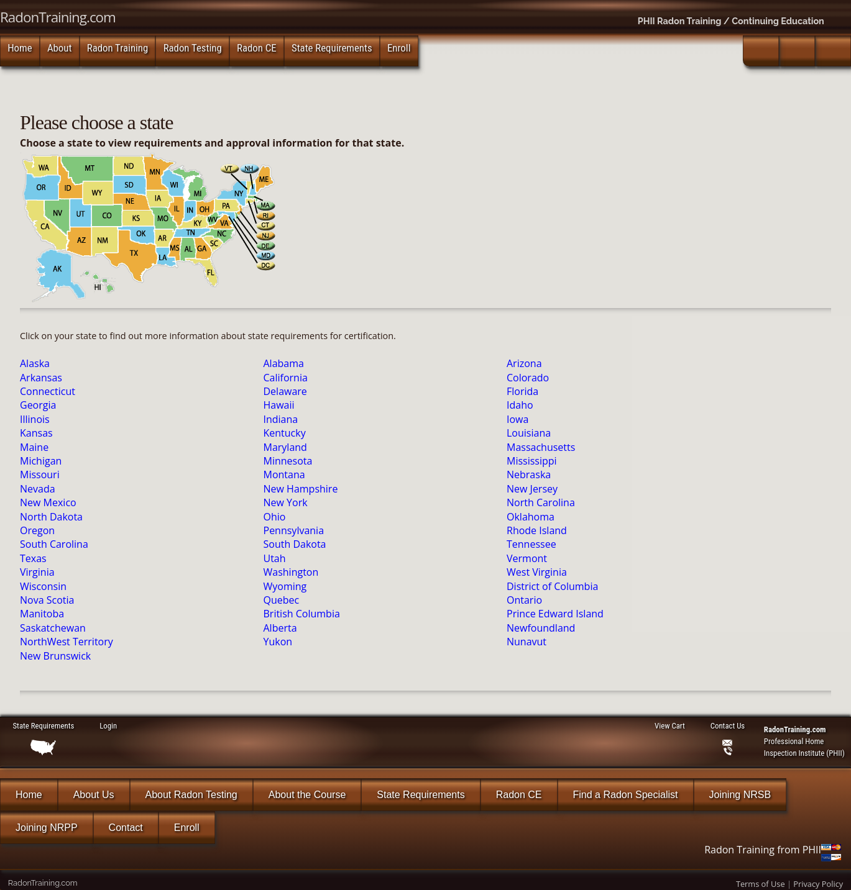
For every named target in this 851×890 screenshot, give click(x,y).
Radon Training (118, 48)
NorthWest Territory (66, 641)
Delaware (285, 391)
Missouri (40, 474)
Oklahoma (530, 517)
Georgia (38, 405)
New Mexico (48, 502)
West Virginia (537, 572)
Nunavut (526, 641)
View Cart (669, 725)
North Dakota (51, 517)
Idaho (520, 405)
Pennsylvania (294, 530)
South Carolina (54, 544)
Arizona (524, 363)
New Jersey (532, 489)
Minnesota (288, 461)
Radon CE (257, 48)
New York (286, 502)
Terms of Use (760, 883)
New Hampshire (301, 489)
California (286, 377)
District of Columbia (552, 586)
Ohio (275, 517)
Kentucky (285, 433)
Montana (284, 474)
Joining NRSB (740, 794)
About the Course (307, 794)
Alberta (280, 628)
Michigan (41, 461)
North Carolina (541, 502)
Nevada (37, 489)
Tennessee (531, 544)
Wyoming (285, 586)
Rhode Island (537, 530)
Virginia (37, 572)
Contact (126, 827)
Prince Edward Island (555, 613)
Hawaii (279, 405)
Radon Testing (192, 48)
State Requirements (332, 48)
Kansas (36, 433)
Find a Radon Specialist (625, 794)
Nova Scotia (47, 600)
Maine (34, 447)
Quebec (282, 600)
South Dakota (295, 544)
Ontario (524, 600)
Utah (275, 558)
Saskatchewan (53, 628)
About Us (93, 794)
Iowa (517, 419)
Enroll (399, 48)
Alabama (284, 363)
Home (19, 48)
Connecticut (47, 391)
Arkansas (41, 377)
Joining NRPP (47, 827)
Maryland (285, 447)
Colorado (528, 377)
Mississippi (532, 461)
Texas (33, 558)
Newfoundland (541, 628)
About (59, 48)
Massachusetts (541, 447)
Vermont (527, 558)
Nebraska (529, 474)
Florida (522, 391)
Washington (291, 572)
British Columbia (302, 613)
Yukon (278, 641)
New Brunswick (55, 656)
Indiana (281, 419)
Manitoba (42, 613)
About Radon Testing (191, 794)
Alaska (35, 363)
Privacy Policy (818, 883)
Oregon (37, 530)
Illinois (35, 419)
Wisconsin (43, 586)
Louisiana (529, 433)
